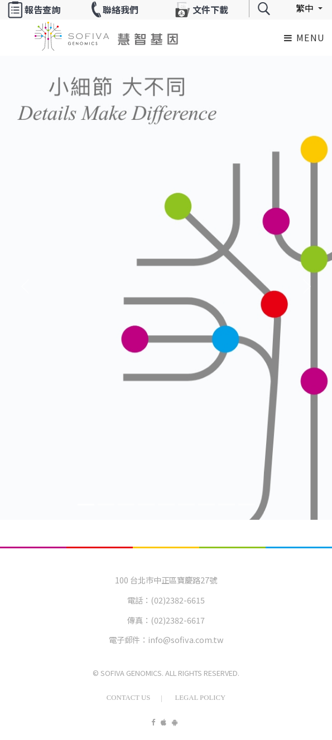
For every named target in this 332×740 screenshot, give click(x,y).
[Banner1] (106, 504)
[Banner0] (86, 504)
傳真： (139, 620)
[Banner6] (206, 504)
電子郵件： (128, 639)
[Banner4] (166, 504)
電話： (139, 600)
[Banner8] (246, 504)
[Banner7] (226, 504)
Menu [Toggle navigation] (304, 37)
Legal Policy (200, 698)
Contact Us (129, 698)
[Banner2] (126, 504)
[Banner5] (186, 504)
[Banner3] (146, 504)
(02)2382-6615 (178, 600)
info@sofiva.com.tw (186, 639)
